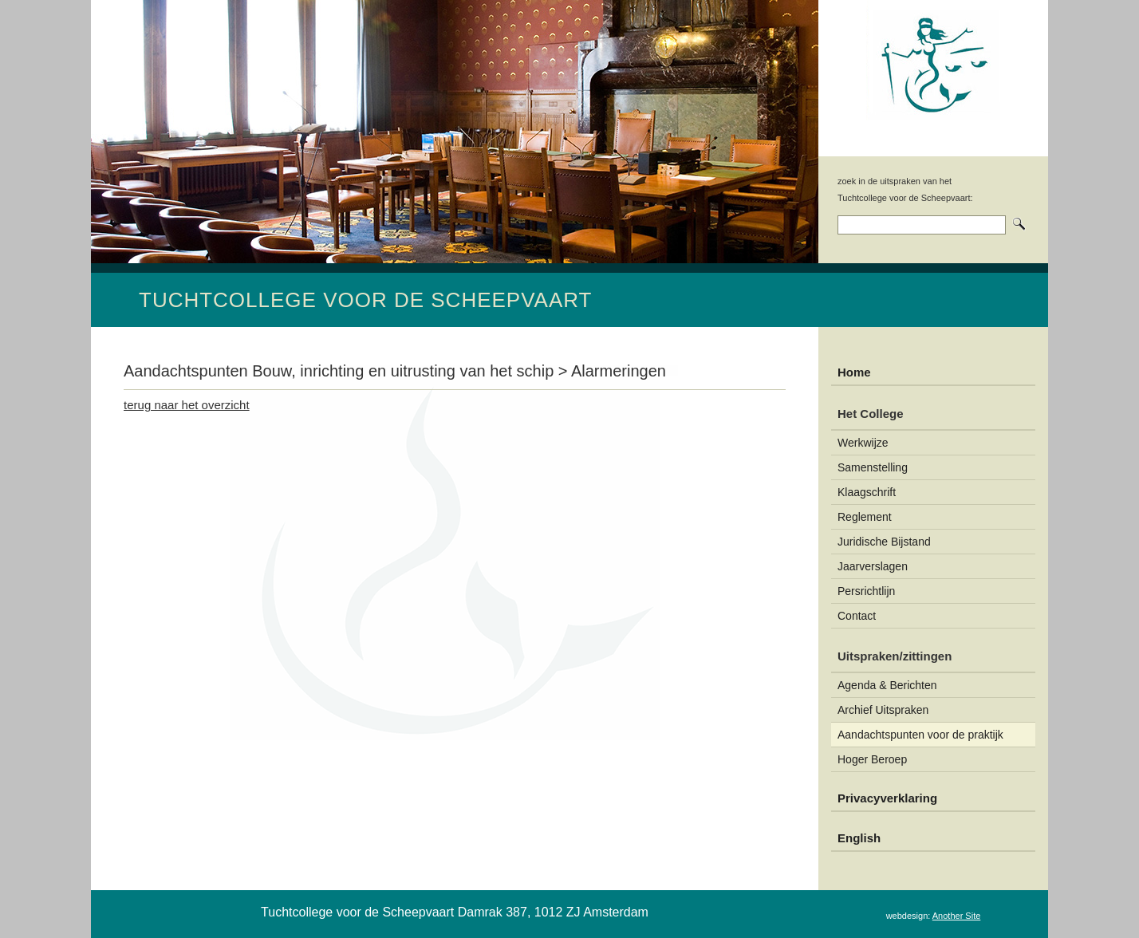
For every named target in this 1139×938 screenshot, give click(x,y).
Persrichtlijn (866, 591)
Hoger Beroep (872, 759)
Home (854, 372)
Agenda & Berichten (887, 685)
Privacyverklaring (887, 798)
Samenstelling (873, 467)
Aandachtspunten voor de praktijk (920, 734)
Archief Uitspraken (883, 710)
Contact (857, 615)
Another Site (956, 915)
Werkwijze (863, 442)
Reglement (865, 516)
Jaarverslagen (873, 566)
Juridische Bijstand (884, 541)
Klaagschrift (867, 492)
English (859, 838)
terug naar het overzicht (187, 405)
